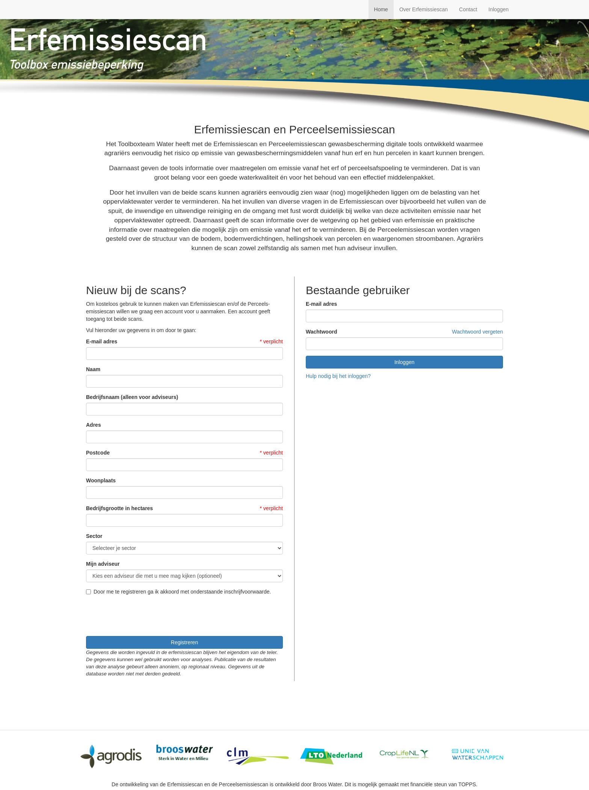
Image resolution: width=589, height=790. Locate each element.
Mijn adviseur (102, 564)
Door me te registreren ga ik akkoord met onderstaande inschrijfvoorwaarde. (178, 592)
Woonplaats (101, 480)
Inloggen (498, 9)
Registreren (184, 642)
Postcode (98, 453)
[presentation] (143, 615)
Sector (94, 536)
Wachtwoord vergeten (477, 332)
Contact (468, 9)
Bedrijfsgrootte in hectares (119, 508)
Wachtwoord (321, 332)
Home (381, 9)
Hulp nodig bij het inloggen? (338, 376)
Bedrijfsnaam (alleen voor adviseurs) (132, 397)
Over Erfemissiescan (423, 9)
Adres (93, 425)
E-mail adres (101, 341)
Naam (93, 369)
